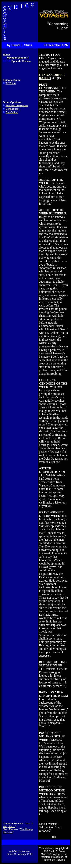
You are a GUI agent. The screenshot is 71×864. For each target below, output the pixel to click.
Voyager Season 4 (18, 57)
